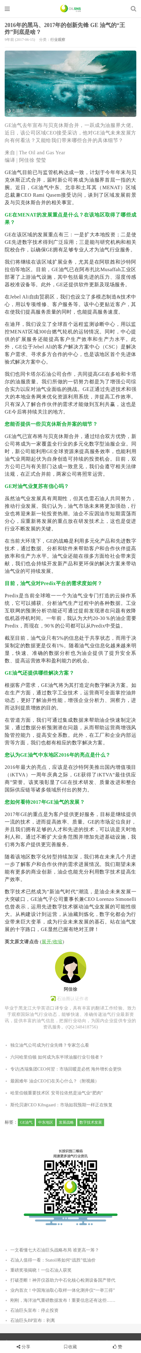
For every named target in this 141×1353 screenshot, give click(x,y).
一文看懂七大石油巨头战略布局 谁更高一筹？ (54, 1250)
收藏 (70, 1347)
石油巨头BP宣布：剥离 (32, 1320)
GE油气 (26, 1122)
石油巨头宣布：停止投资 (34, 1310)
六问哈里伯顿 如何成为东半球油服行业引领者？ (56, 1057)
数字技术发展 (90, 1122)
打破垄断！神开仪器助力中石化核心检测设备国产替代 (62, 1280)
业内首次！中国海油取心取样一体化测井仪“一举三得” (62, 1290)
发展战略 (66, 1122)
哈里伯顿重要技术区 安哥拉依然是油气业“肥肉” (56, 1093)
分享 (26, 1347)
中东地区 (45, 1122)
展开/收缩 (52, 941)
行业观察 (57, 39)
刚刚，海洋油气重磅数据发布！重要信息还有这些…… (62, 1300)
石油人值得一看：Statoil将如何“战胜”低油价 (53, 1260)
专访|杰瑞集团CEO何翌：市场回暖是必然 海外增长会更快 (66, 1069)
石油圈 (70, 8)
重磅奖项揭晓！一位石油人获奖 (41, 1270)
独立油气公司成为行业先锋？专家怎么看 (49, 1045)
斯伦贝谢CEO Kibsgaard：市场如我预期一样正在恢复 (61, 1105)
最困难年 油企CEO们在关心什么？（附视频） (54, 1081)
